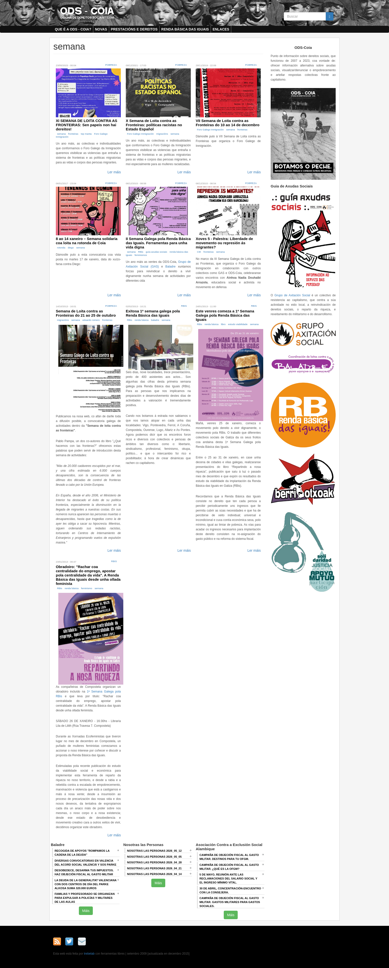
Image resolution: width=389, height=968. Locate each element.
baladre (155, 320)
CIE (199, 251)
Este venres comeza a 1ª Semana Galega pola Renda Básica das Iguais (225, 315)
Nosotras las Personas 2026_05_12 (154, 850)
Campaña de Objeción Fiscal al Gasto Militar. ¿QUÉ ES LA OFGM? (229, 866)
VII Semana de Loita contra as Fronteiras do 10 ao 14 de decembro (227, 123)
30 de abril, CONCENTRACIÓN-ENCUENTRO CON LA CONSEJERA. (230, 890)
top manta (86, 133)
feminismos (141, 255)
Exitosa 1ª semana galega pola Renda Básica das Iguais (153, 313)
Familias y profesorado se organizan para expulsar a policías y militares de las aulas (85, 897)
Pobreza (111, 64)
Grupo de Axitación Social (292, 295)
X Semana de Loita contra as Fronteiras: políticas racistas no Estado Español (154, 125)
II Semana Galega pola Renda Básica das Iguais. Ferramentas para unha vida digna (158, 243)
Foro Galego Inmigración (140, 133)
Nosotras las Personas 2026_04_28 (154, 862)
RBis (140, 251)
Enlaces (221, 29)
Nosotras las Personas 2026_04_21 (154, 868)
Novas (101, 29)
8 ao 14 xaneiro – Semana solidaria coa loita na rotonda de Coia (86, 241)
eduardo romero (91, 320)
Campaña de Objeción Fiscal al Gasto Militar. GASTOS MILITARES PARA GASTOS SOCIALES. (229, 902)
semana (61, 133)
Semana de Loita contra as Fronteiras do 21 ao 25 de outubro (86, 313)
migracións (162, 133)
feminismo (86, 588)
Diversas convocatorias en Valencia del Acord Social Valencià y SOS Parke (85, 862)
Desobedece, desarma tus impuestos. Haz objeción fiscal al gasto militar (84, 872)
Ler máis (114, 172)
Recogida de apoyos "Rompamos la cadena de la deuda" (82, 852)
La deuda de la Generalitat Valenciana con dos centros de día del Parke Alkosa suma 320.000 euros (86, 884)
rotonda (61, 247)
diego (71, 247)
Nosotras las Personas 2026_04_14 (154, 874)
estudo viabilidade (237, 324)
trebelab (89, 953)
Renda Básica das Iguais (185, 29)
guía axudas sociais (156, 251)
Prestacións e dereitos (134, 29)
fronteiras (73, 133)
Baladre (170, 266)
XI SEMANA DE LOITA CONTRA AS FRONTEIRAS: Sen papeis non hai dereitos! (86, 125)
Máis (86, 911)
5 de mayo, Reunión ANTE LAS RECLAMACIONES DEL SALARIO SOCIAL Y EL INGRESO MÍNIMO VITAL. (228, 878)
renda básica (142, 320)
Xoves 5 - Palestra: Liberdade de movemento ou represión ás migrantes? (224, 243)
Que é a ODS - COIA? (73, 29)
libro (223, 324)
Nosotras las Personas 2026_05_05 (154, 856)
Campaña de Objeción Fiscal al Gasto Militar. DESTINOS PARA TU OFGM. (229, 856)
